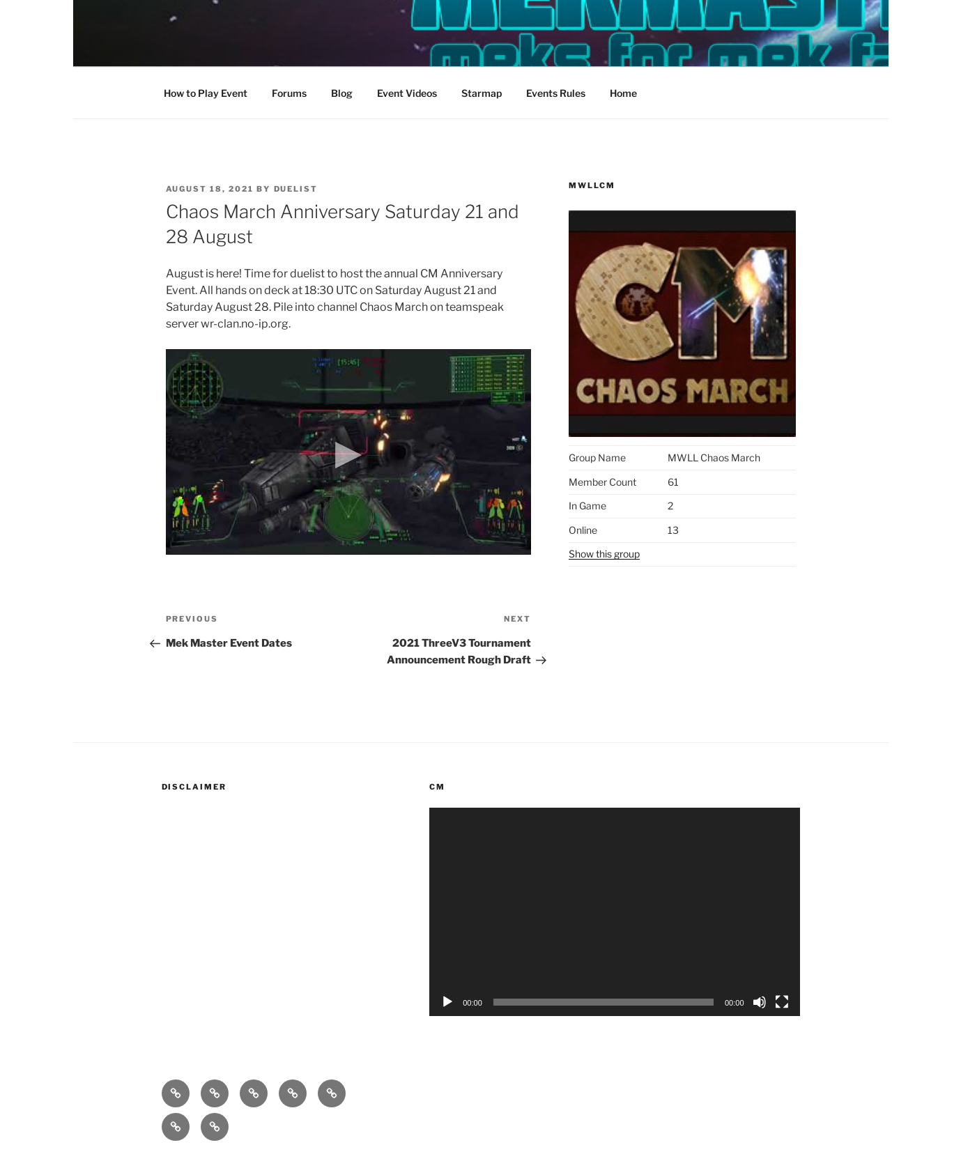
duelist (296, 189)
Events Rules (555, 93)
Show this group (604, 554)
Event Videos (407, 93)
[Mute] (760, 1002)
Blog (342, 93)
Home (623, 93)
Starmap (481, 93)
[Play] (447, 1002)
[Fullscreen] (782, 1002)
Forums (289, 93)
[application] (614, 912)
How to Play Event (205, 93)
